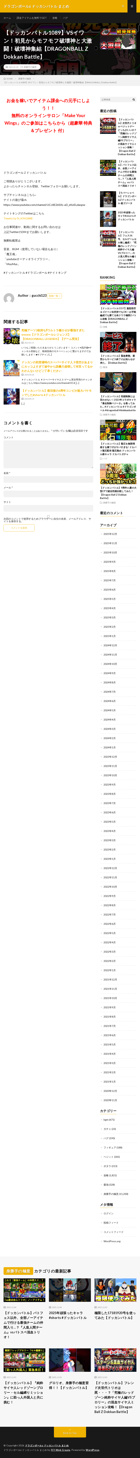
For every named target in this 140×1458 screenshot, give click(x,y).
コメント (9, 437)
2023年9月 (110, 784)
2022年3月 (110, 951)
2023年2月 (110, 849)
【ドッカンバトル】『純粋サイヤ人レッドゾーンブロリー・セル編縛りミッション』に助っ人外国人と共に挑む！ (23, 1392)
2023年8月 (110, 793)
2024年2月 (110, 738)
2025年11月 (110, 543)
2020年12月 (110, 1090)
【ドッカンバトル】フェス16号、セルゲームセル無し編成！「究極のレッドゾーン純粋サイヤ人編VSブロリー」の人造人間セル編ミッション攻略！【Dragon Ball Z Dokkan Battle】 (127, 249)
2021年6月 (110, 1035)
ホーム (7, 17)
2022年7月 (110, 914)
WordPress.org (112, 1241)
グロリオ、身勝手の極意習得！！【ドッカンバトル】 (69, 1385)
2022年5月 (110, 933)
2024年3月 (110, 728)
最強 (105, 367)
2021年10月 (110, 998)
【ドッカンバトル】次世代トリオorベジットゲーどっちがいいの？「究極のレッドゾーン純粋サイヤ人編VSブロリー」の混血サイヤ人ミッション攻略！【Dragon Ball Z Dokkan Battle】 (127, 137)
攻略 (54, 17)
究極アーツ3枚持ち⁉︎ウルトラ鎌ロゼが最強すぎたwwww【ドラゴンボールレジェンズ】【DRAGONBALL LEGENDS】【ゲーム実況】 (52, 334)
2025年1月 (110, 636)
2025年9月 (110, 561)
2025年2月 (110, 626)
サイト (7, 502)
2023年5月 (110, 821)
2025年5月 (110, 598)
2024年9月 (110, 673)
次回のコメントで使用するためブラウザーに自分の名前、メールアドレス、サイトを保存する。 (47, 520)
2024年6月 (110, 700)
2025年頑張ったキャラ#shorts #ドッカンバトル (127, 216)
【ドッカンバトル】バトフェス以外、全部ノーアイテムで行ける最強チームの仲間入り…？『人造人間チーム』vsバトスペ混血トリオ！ (23, 1325)
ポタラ (107, 1166)
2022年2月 (110, 960)
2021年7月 (110, 1025)
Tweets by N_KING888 (18, 218)
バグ (65, 17)
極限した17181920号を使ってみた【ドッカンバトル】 (115, 1315)
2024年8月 (110, 682)
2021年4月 (110, 1053)
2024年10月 (110, 663)
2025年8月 (110, 571)
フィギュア (110, 1147)
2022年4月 (110, 942)
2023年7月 (110, 803)
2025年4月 (110, 608)
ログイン (109, 1213)
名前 (7, 473)
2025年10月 (110, 552)
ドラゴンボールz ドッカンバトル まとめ (47, 1445)
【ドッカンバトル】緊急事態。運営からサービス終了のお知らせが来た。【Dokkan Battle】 (117, 359)
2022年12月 (110, 868)
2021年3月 (110, 1063)
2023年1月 (110, 858)
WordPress (92, 1450)
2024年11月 (110, 654)
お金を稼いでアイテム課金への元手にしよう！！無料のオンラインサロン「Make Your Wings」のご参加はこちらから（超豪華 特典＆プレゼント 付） (48, 115)
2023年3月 (110, 840)
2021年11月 (110, 988)
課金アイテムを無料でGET (32, 17)
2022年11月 (110, 877)
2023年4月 (110, 830)
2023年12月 (110, 756)
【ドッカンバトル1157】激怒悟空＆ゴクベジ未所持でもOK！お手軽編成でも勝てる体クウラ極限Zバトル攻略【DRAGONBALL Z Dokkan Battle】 (118, 315)
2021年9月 (110, 1007)
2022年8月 (110, 905)
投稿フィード (111, 1222)
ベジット (109, 1156)
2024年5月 (110, 710)
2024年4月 (110, 719)
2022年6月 (110, 923)
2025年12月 (110, 533)
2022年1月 (110, 970)
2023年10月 (110, 775)
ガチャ (107, 1128)
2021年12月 (110, 979)
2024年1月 (110, 747)
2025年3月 (110, 617)
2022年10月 (110, 886)
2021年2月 (110, 1072)
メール (8, 487)
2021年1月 (110, 1081)
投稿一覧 (53, 295)
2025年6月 (110, 589)
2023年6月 (110, 812)
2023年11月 (110, 765)
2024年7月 (110, 691)
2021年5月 (110, 1044)
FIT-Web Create (60, 1450)
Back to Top (70, 1432)
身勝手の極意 (30, 67)
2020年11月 (110, 1100)
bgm (106, 1119)
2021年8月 (110, 1016)
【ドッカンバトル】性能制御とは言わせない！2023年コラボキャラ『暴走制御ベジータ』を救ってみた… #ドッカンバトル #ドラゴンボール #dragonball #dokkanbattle (118, 403)
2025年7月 (110, 580)
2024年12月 (110, 645)
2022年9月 (110, 895)
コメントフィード (114, 1231)
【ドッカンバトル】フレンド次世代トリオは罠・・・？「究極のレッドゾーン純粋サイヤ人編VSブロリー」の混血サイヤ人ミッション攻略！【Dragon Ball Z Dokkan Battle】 (114, 1397)
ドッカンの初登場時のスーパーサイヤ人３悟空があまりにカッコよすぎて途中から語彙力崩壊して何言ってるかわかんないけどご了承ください (57, 366)
